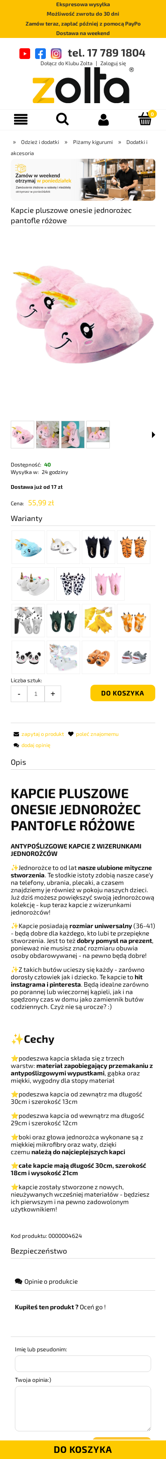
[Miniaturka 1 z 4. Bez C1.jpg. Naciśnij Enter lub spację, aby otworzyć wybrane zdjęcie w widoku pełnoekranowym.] (22, 434)
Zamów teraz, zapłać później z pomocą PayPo (83, 23)
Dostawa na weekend (83, 33)
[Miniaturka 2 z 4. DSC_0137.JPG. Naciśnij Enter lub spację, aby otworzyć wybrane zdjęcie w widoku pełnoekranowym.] (47, 434)
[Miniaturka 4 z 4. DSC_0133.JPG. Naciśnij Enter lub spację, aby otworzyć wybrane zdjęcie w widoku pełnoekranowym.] (98, 434)
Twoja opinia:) (33, 1379)
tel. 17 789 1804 (107, 52)
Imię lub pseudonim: (41, 1349)
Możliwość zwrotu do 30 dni (83, 13)
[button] (153, 434)
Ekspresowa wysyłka (83, 4)
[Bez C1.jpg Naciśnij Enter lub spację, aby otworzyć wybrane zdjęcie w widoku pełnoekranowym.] (83, 312)
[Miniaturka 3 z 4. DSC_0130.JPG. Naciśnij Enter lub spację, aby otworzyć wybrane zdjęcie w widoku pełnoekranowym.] (73, 434)
